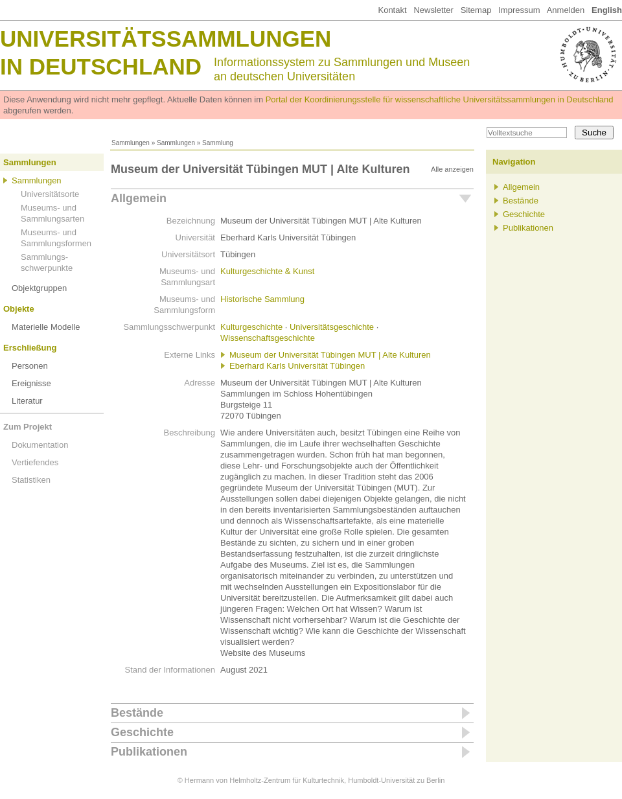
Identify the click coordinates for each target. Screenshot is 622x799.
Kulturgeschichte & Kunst (267, 271)
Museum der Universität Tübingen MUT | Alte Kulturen (330, 355)
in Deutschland (101, 66)
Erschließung (29, 348)
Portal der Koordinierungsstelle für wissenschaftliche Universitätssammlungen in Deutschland (440, 99)
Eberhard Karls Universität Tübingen (297, 366)
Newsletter (433, 10)
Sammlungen (130, 142)
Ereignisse (31, 383)
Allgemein (139, 198)
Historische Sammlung (262, 299)
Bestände (137, 712)
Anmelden (566, 10)
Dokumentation (40, 445)
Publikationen (149, 751)
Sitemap (476, 10)
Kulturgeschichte (251, 327)
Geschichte (142, 732)
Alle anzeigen (452, 169)
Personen (30, 366)
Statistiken (31, 480)
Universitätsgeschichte (332, 327)
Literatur (27, 401)
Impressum (519, 10)
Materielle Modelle (46, 327)
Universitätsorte (50, 194)
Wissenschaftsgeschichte (267, 338)
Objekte (18, 309)
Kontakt (392, 10)
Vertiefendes (35, 462)
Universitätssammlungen (165, 38)
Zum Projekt (27, 427)
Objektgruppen (39, 288)
